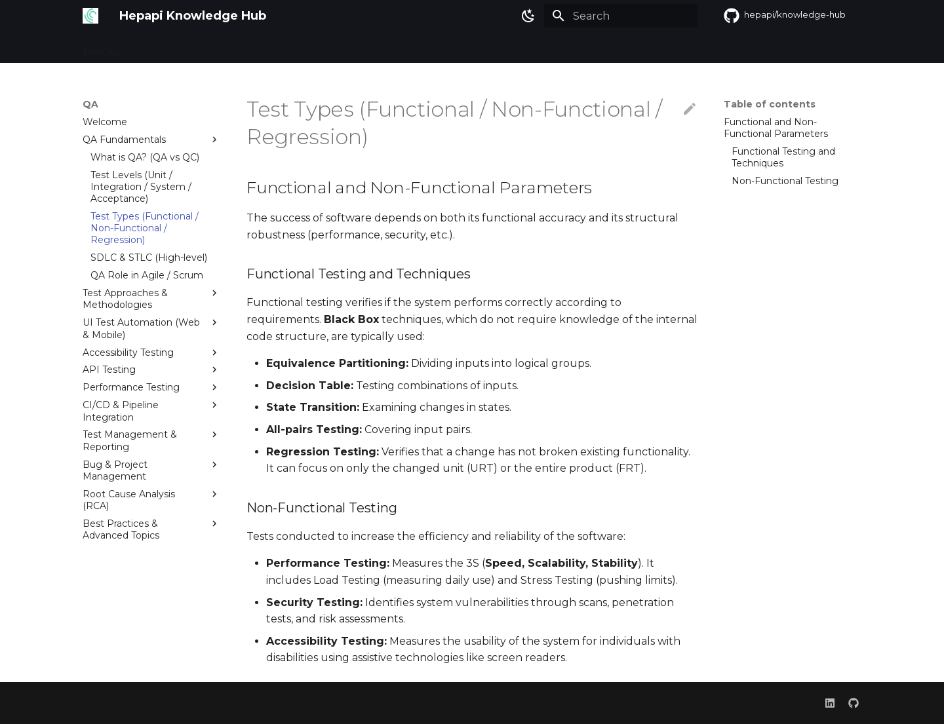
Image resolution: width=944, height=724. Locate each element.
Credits (219, 48)
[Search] (621, 16)
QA (143, 48)
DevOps (101, 48)
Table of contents (770, 104)
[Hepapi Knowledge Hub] (90, 16)
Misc (176, 48)
